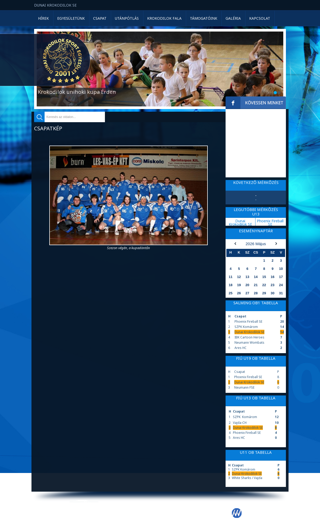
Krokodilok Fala (164, 18)
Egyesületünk (71, 18)
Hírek (43, 18)
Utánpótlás (127, 18)
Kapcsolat (259, 18)
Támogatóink (203, 18)
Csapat (99, 18)
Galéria (233, 18)
